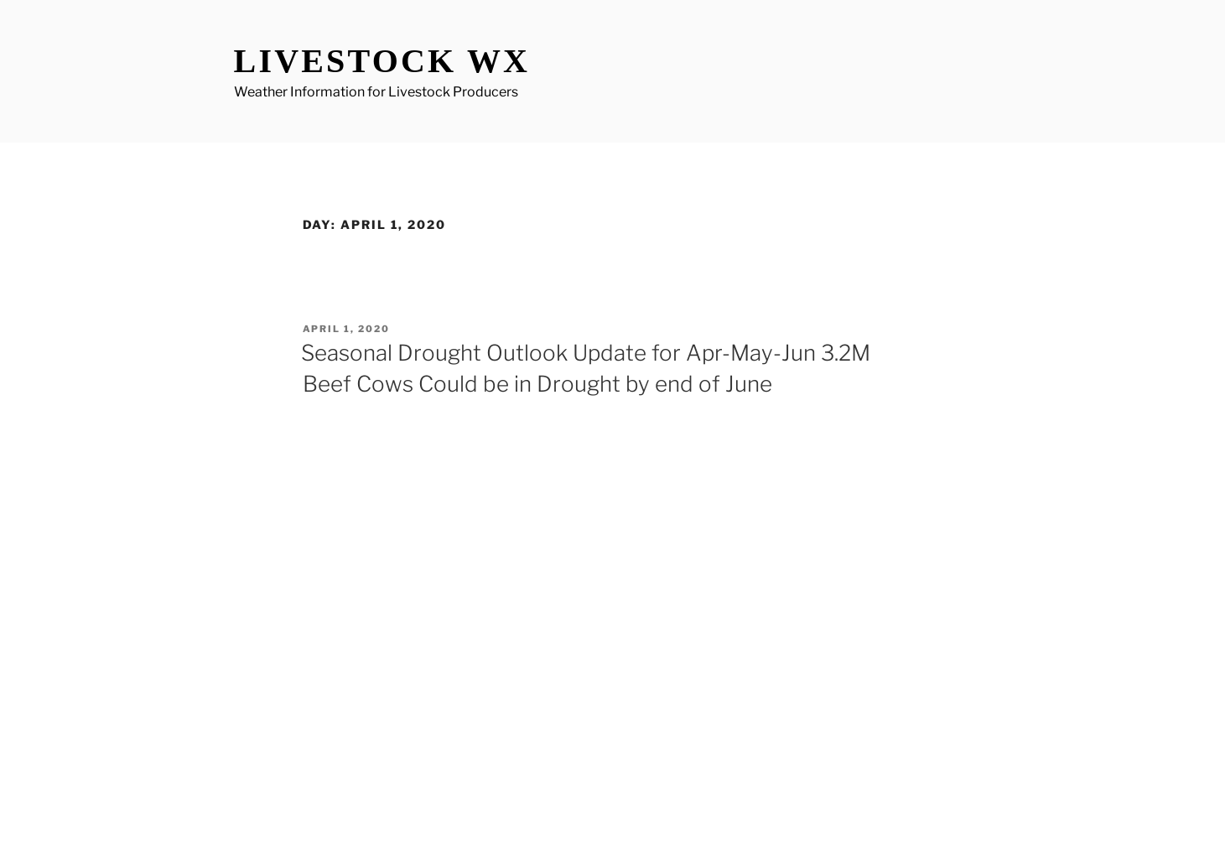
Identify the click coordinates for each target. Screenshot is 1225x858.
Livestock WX (382, 61)
